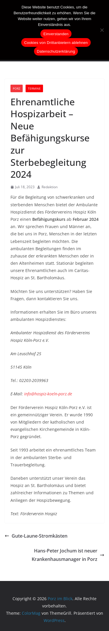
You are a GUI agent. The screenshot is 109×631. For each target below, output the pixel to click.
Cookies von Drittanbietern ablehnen (56, 42)
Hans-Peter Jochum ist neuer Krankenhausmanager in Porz (68, 555)
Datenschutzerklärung (56, 51)
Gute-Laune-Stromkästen (36, 536)
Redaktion (50, 186)
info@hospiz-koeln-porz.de (48, 394)
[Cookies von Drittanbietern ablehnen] (102, 30)
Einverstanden (55, 34)
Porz (16, 88)
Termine (34, 88)
